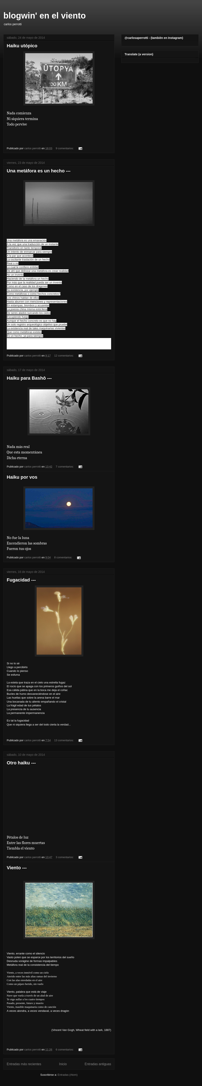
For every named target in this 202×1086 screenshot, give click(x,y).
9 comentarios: (65, 148)
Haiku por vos (22, 477)
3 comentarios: (65, 857)
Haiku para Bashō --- (29, 378)
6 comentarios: (65, 1049)
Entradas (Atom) (68, 1074)
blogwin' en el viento (44, 15)
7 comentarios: (65, 466)
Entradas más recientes (24, 1064)
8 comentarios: (63, 557)
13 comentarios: (64, 740)
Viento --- (17, 867)
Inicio (63, 1064)
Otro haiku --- (21, 762)
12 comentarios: (64, 355)
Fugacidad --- (21, 580)
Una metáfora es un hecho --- (38, 170)
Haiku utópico (22, 45)
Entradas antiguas (98, 1064)
